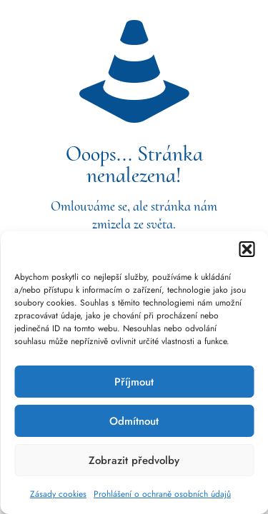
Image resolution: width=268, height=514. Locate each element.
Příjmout (134, 382)
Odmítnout (134, 421)
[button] (246, 249)
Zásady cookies (58, 494)
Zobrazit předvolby (134, 460)
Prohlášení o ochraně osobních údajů (162, 494)
